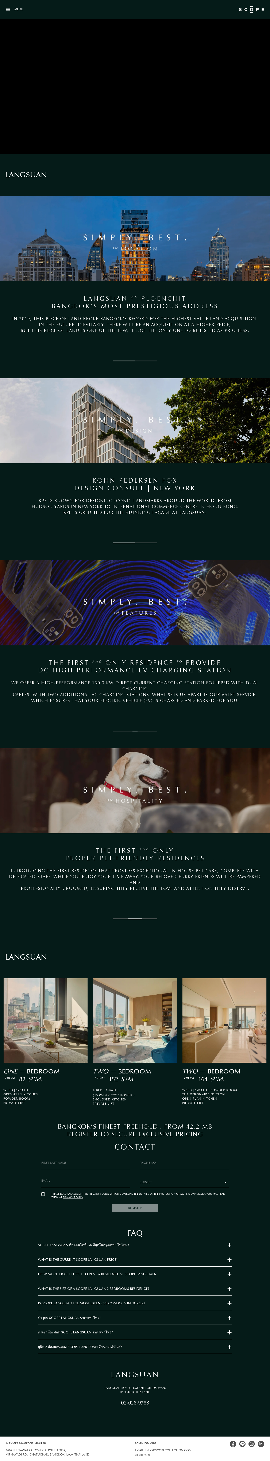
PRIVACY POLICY (73, 1197)
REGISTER (135, 1208)
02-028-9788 (135, 1403)
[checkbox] (43, 1194)
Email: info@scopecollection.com (163, 1450)
